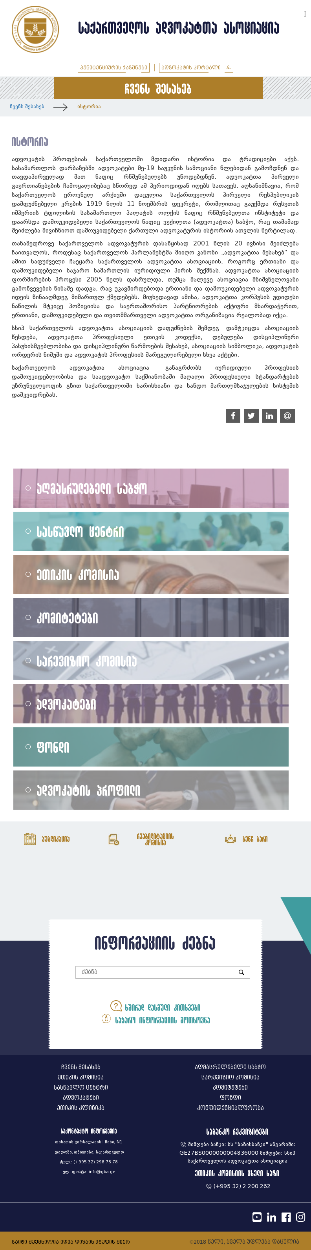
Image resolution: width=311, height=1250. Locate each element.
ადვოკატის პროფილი (89, 790)
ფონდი (53, 747)
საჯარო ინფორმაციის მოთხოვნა (155, 1018)
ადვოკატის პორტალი (196, 68)
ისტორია (89, 106)
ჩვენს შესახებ (27, 106)
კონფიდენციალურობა (230, 1108)
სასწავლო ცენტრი (80, 531)
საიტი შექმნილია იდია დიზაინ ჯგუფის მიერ (71, 1242)
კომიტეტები (68, 618)
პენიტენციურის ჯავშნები (113, 68)
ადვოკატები (67, 704)
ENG (294, 12)
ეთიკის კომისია (78, 575)
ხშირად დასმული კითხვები (155, 1006)
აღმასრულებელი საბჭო (92, 488)
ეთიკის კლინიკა (80, 1108)
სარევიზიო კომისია (87, 661)
